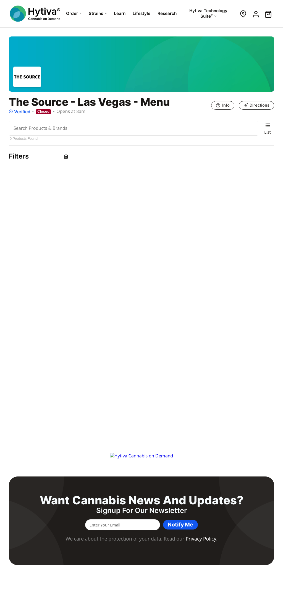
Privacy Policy (201, 538)
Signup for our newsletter (141, 510)
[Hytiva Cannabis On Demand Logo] (35, 14)
